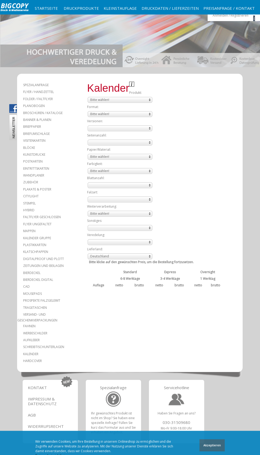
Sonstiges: (94, 220)
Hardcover (32, 361)
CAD (26, 286)
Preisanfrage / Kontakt (229, 8)
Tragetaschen (35, 307)
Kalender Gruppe (37, 238)
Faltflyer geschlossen (42, 217)
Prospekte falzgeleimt (41, 300)
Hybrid (28, 210)
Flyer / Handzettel (38, 92)
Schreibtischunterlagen (43, 347)
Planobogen (34, 106)
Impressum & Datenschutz (42, 401)
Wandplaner (33, 175)
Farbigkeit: (95, 164)
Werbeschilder (35, 333)
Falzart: (92, 192)
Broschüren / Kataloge (43, 113)
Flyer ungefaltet (37, 224)
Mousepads (32, 293)
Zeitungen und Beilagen (43, 265)
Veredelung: (96, 235)
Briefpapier (32, 126)
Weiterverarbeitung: (102, 206)
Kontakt (37, 387)
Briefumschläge (36, 133)
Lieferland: (95, 249)
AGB (32, 415)
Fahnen (29, 326)
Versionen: (95, 121)
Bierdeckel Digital (38, 279)
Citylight (31, 196)
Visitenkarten (34, 140)
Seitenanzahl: (97, 135)
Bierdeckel (32, 273)
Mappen (29, 231)
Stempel (29, 203)
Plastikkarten (34, 245)
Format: (93, 107)
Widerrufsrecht (46, 426)
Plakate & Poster (37, 189)
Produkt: (135, 92)
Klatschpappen (35, 251)
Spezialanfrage (36, 85)
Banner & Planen (37, 120)
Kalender (30, 354)
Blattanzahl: (95, 178)
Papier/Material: (99, 149)
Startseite (46, 8)
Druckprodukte (81, 8)
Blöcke (29, 147)
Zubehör (30, 182)
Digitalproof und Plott (43, 259)
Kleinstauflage (120, 8)
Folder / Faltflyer (38, 99)
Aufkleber (31, 340)
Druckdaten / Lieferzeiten (170, 8)
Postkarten (33, 161)
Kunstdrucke (34, 154)
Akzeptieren (212, 446)
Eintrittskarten (36, 168)
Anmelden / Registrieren (230, 15)
